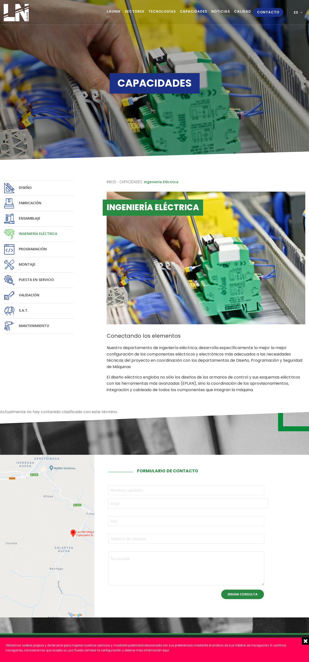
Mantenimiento (26, 326)
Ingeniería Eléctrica (30, 234)
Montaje (19, 264)
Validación (21, 295)
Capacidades (193, 11)
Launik (114, 11)
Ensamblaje (22, 218)
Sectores (134, 11)
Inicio (111, 181)
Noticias (220, 11)
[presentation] (146, 595)
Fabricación (22, 203)
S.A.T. (16, 310)
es (296, 12)
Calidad (242, 11)
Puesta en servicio (29, 280)
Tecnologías (162, 11)
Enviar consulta (243, 594)
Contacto (268, 12)
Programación (25, 249)
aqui (165, 650)
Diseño (18, 188)
